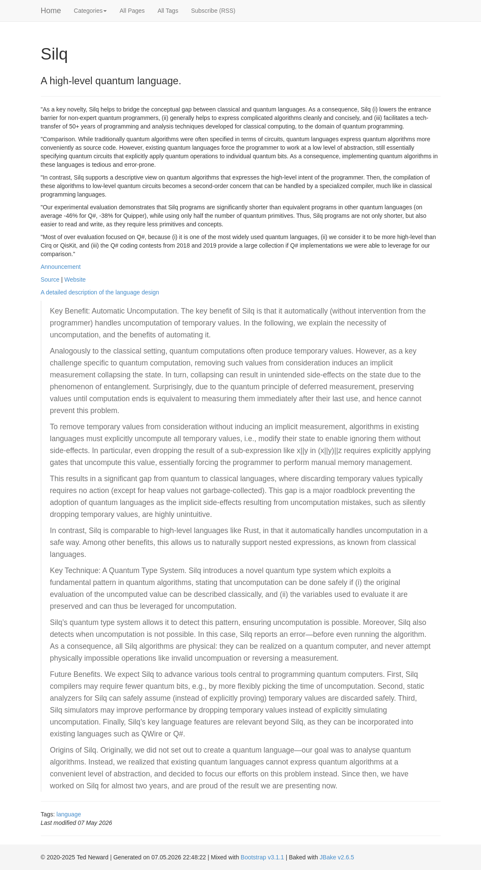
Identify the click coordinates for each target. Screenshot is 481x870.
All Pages (132, 10)
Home (51, 10)
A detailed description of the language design (100, 292)
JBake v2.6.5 (337, 857)
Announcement (61, 266)
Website (74, 279)
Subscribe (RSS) (213, 10)
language (69, 814)
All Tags (167, 10)
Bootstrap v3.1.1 (262, 857)
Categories (90, 10)
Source (50, 279)
